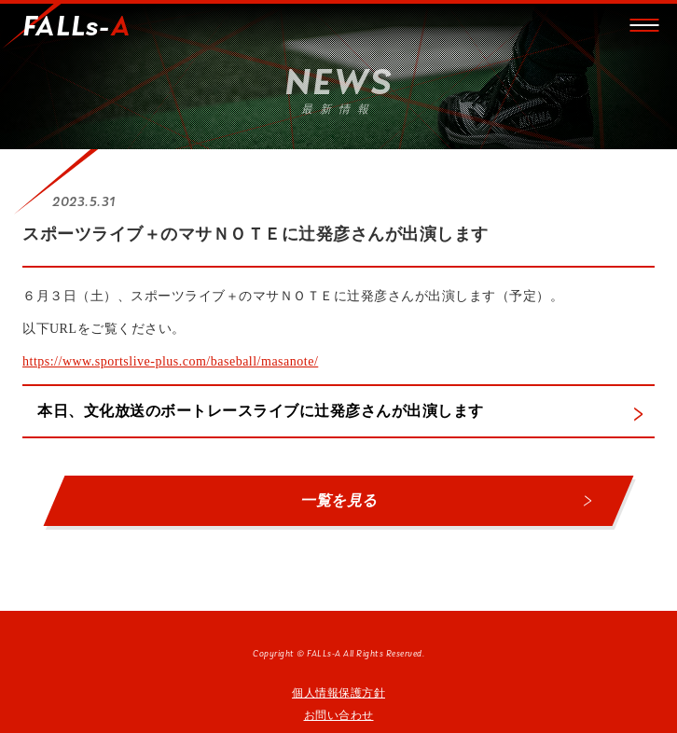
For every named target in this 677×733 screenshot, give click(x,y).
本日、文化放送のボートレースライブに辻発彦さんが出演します (260, 411)
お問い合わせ (339, 715)
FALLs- (76, 28)
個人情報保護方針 (338, 692)
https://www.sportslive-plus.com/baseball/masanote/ (170, 361)
